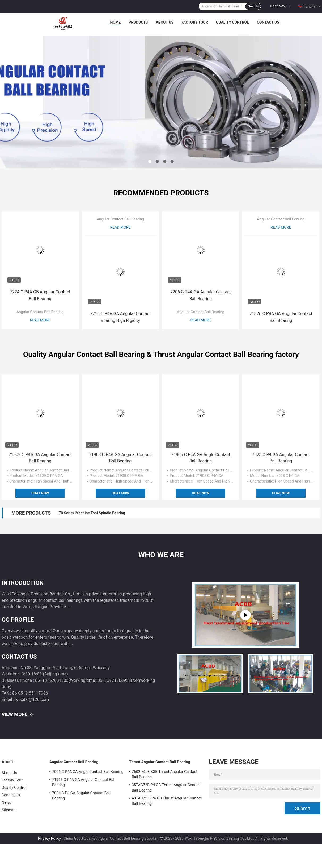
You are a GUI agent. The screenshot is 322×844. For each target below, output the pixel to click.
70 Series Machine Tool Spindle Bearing (92, 513)
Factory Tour (194, 22)
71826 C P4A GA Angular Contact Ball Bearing (280, 317)
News (6, 802)
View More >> (17, 714)
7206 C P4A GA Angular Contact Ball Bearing (200, 295)
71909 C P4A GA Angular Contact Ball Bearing (40, 457)
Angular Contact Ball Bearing (40, 312)
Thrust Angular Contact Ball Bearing (159, 762)
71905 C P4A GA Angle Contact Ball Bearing (200, 457)
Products (138, 22)
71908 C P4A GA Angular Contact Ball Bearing (120, 457)
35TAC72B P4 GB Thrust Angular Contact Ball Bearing (166, 787)
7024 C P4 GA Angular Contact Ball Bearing (81, 795)
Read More (40, 320)
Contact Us (268, 22)
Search (253, 6)
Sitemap (8, 810)
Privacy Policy (49, 838)
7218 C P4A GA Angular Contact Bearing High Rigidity (120, 317)
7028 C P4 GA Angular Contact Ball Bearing (281, 457)
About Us (164, 22)
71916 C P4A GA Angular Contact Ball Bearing (83, 782)
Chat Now (278, 6)
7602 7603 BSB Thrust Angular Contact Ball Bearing (164, 774)
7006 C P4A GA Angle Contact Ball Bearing (88, 772)
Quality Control (232, 22)
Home (115, 22)
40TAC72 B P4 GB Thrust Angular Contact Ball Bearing (167, 801)
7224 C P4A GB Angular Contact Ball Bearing (40, 295)
